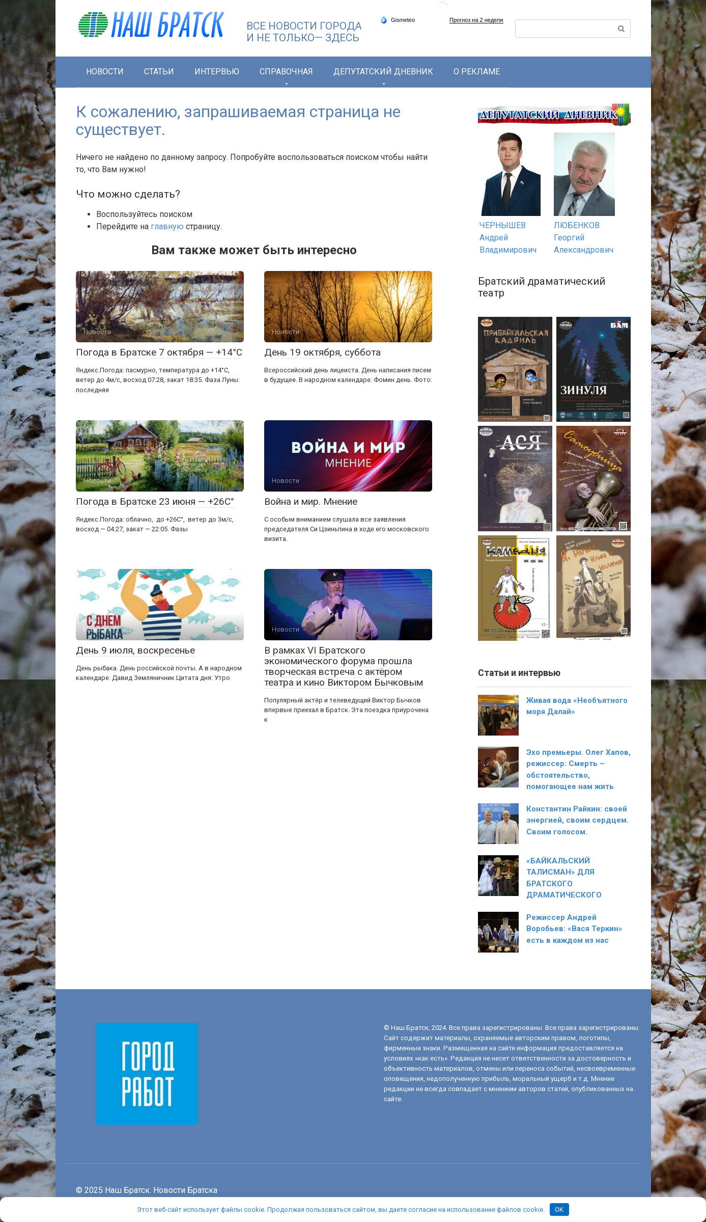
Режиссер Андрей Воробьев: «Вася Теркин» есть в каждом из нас (574, 929)
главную (167, 226)
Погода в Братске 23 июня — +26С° (155, 501)
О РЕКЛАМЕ (477, 71)
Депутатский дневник (383, 71)
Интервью (216, 71)
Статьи (159, 71)
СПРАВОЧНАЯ (286, 71)
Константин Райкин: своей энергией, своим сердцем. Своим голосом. (577, 820)
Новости (105, 71)
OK (559, 1209)
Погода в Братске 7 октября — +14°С (159, 352)
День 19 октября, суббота (322, 352)
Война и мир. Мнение (310, 501)
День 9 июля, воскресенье (135, 650)
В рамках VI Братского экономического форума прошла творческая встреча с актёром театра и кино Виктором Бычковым (343, 666)
